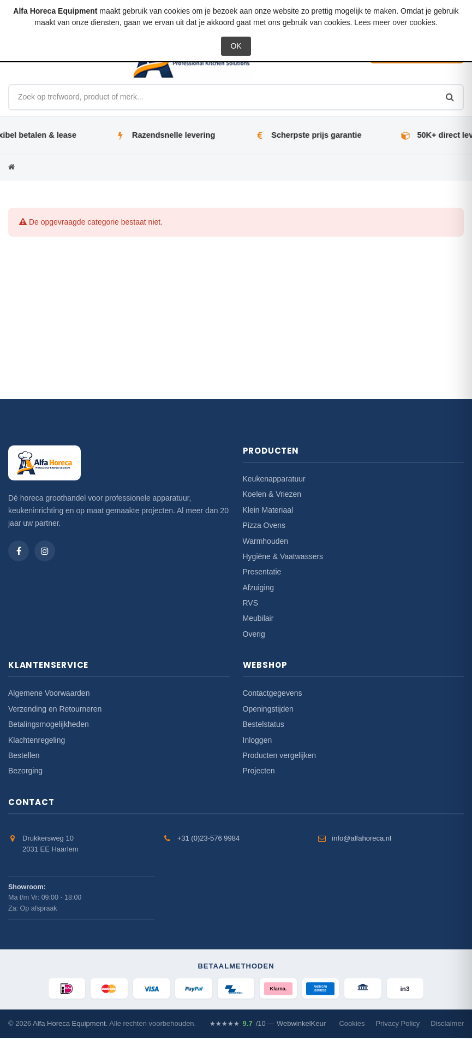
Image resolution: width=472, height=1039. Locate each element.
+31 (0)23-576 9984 (208, 838)
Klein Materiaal (268, 510)
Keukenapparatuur (274, 478)
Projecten (259, 770)
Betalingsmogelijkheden (48, 724)
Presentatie (262, 571)
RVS (251, 602)
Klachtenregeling (36, 740)
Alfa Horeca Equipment (69, 1025)
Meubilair (258, 618)
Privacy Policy (397, 1025)
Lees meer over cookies (394, 22)
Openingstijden (268, 709)
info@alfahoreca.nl (361, 838)
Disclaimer (447, 1025)
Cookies (352, 1025)
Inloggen (257, 740)
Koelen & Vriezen (272, 494)
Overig (254, 634)
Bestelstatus (263, 724)
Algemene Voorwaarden (48, 693)
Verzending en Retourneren (54, 709)
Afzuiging (258, 587)
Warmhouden (266, 541)
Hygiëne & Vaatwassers (283, 556)
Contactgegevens (272, 693)
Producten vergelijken (279, 755)
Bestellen (24, 755)
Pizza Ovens (264, 525)
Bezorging (25, 770)
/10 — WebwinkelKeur (268, 1025)
